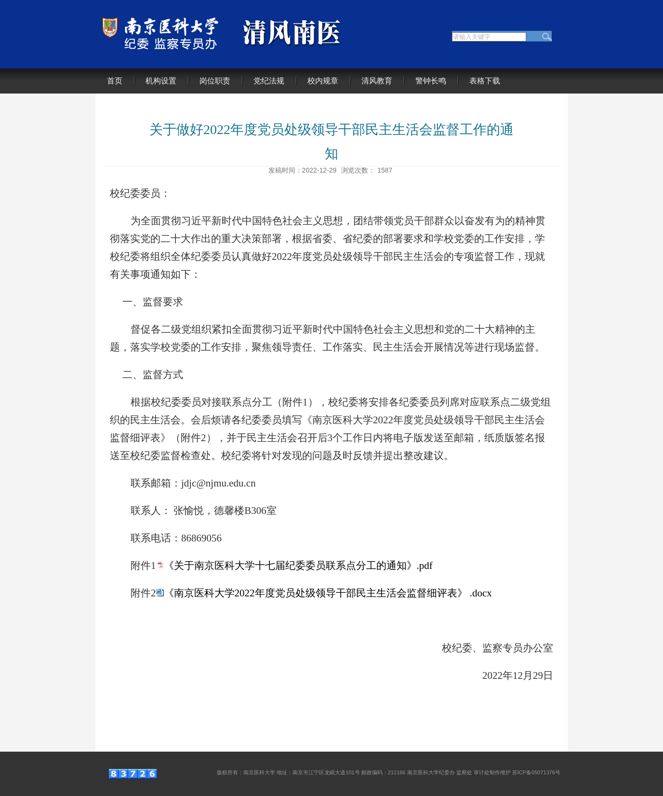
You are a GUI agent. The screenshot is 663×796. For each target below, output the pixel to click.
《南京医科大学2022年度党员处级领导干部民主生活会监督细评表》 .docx (328, 593)
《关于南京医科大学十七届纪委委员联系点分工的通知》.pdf (298, 565)
